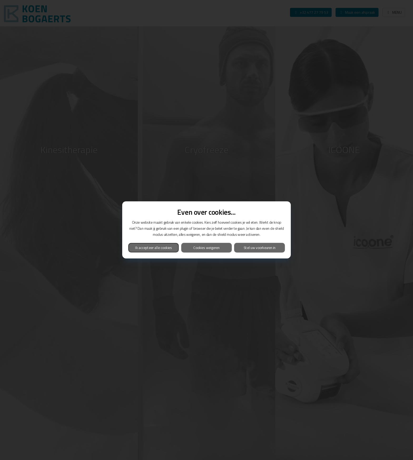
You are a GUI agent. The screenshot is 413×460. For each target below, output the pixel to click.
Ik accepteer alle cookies (153, 248)
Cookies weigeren (206, 248)
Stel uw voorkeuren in (260, 248)
